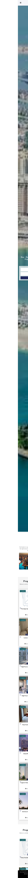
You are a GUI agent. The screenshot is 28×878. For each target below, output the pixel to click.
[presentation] (1, 561)
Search (14, 278)
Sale (25, 264)
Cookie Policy (18, 874)
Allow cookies (14, 876)
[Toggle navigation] (2, 3)
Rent (20, 264)
